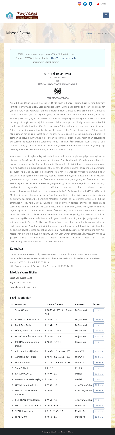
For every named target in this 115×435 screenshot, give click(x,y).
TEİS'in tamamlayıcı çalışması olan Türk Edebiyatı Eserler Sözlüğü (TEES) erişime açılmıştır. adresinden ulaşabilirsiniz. (46, 58)
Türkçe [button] (102, 4)
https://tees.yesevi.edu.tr (63, 58)
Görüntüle (99, 310)
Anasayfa (91, 33)
